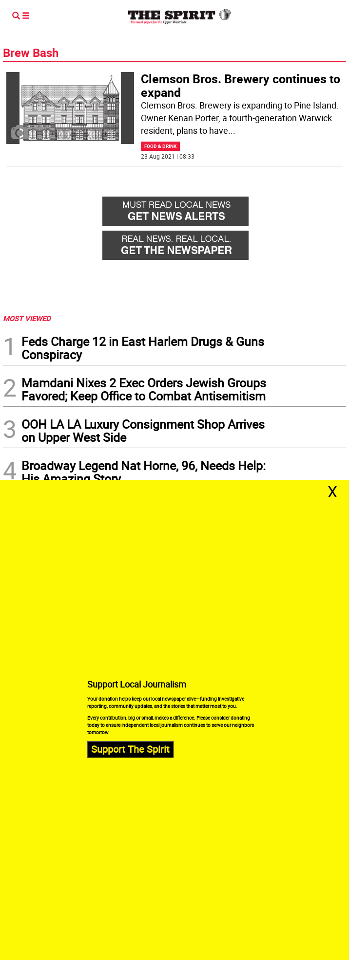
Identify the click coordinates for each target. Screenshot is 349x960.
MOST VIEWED (27, 318)
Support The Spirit (130, 749)
